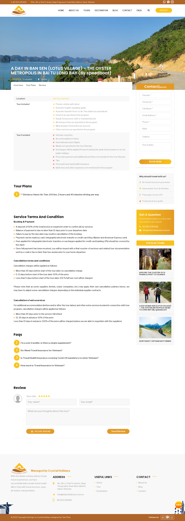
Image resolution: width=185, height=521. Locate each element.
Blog (140, 487)
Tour (98, 487)
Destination (101, 491)
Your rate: (31, 396)
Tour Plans (31, 85)
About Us (142, 482)
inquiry (164, 10)
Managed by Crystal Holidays (50, 470)
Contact (151, 86)
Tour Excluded (23, 135)
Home (99, 482)
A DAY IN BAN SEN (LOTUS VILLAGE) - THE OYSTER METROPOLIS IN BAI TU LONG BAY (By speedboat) (155, 308)
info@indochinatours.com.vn (70, 494)
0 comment (27, 79)
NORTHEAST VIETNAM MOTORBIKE (155, 341)
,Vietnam (65, 98)
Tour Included (22, 104)
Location (20, 98)
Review (42, 85)
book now (155, 161)
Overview (18, 85)
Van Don (57, 98)
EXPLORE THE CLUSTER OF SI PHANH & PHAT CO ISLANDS (152, 273)
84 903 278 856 (20, 2)
